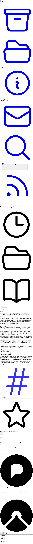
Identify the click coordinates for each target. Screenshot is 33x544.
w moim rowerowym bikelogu (13, 323)
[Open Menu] (1, 3)
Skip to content (2, 0)
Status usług (3, 541)
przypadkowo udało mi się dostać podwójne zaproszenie (12, 340)
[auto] (15, 167)
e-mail (8, 431)
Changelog (3, 538)
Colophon (3, 535)
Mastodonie (16, 431)
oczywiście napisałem (19, 333)
